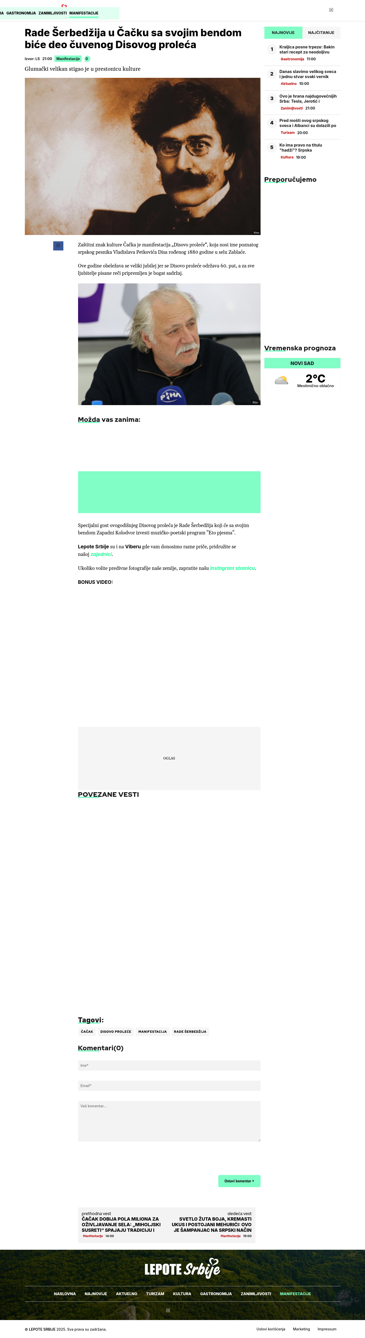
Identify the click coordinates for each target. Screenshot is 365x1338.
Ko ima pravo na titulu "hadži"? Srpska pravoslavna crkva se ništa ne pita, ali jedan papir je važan (306, 147)
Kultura (188, 10)
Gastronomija (219, 10)
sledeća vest (239, 1213)
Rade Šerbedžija (190, 1032)
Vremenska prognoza (300, 348)
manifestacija (152, 1032)
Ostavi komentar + (239, 1181)
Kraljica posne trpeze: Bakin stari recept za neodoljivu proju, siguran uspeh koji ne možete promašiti (307, 49)
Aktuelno (138, 10)
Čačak (87, 1032)
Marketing (301, 1329)
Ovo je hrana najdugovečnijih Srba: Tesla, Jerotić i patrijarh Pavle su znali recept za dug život (308, 99)
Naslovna (82, 10)
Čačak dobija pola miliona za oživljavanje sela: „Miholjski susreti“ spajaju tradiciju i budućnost (121, 1224)
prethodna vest (96, 1213)
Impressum (327, 1329)
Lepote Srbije (42, 1329)
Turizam (164, 10)
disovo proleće (115, 1032)
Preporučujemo (290, 179)
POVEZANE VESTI (108, 794)
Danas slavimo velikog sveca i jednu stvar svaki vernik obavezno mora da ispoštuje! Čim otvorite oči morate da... (308, 74)
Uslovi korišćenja (271, 1329)
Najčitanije (321, 32)
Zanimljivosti (256, 10)
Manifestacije (292, 10)
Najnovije (110, 10)
